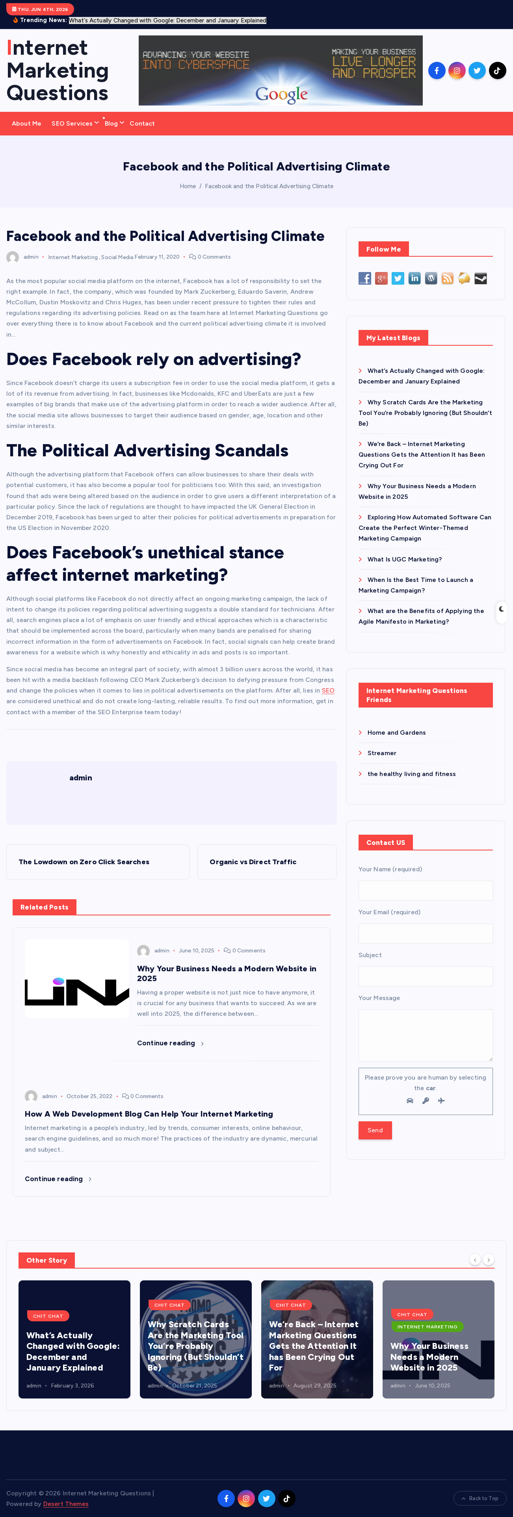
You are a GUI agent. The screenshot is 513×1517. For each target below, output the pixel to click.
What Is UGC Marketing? (405, 559)
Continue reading (170, 1043)
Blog (111, 123)
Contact (142, 123)
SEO (328, 690)
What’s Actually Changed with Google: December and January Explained (73, 1351)
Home (188, 186)
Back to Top (480, 1498)
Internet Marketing (73, 257)
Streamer (382, 753)
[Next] (488, 1259)
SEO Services (72, 123)
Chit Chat (48, 1316)
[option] (74, 1339)
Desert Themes (66, 1504)
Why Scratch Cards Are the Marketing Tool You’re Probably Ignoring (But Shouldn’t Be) (425, 412)
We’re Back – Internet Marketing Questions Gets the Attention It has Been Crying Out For (422, 454)
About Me (26, 123)
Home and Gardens (397, 732)
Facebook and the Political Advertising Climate (269, 186)
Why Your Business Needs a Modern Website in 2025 (429, 1357)
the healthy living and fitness (412, 774)
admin (22, 257)
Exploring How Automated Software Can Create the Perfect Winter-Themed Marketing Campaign (425, 527)
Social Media (117, 257)
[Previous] (475, 1259)
